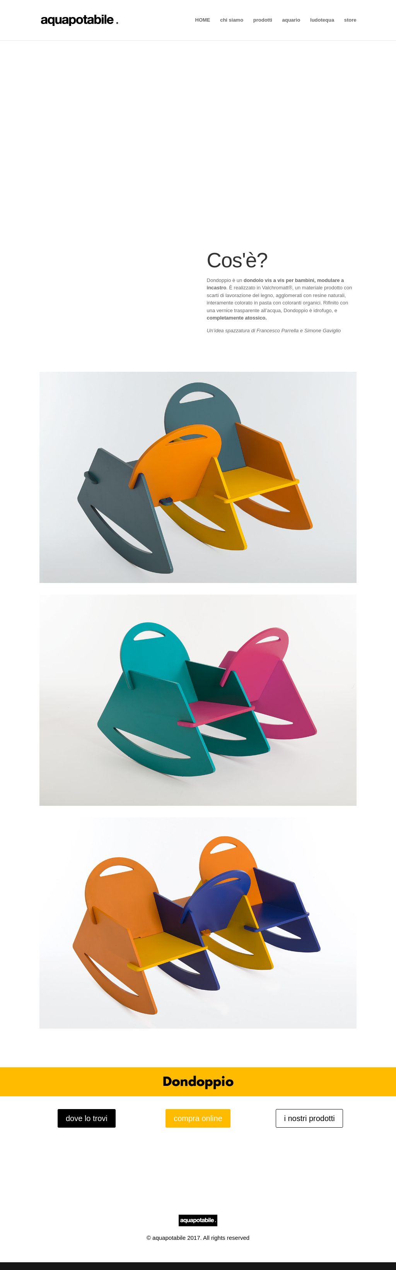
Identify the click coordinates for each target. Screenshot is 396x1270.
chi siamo (231, 20)
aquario (291, 20)
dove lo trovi (87, 1118)
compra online (198, 1118)
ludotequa (322, 20)
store (350, 20)
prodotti (262, 20)
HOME (202, 20)
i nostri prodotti (309, 1118)
